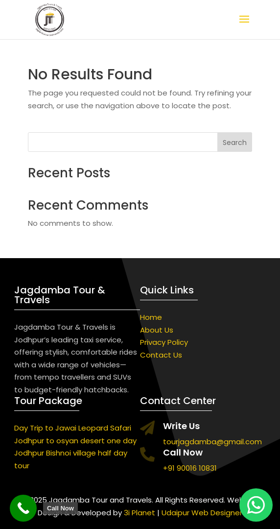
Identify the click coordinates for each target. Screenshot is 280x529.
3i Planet (139, 512)
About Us (156, 330)
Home (151, 317)
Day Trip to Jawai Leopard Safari (72, 428)
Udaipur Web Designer (202, 512)
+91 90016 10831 (190, 468)
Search (235, 142)
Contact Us (161, 355)
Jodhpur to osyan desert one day (75, 440)
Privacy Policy (164, 342)
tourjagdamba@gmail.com (212, 441)
